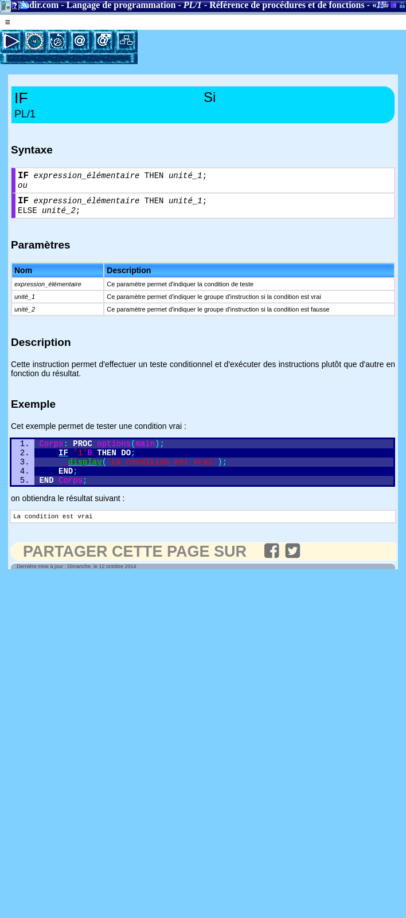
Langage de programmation (121, 5)
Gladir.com (36, 5)
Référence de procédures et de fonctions (287, 5)
